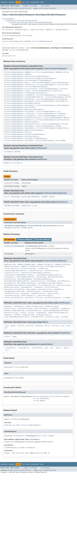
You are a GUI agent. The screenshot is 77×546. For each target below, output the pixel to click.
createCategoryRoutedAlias (15, 270)
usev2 (35, 206)
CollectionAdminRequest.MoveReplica (19, 120)
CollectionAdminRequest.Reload (54, 124)
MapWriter (50, 29)
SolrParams (8, 254)
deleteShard (31, 285)
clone (6, 326)
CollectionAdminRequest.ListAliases (19, 113)
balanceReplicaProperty (55, 266)
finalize (21, 326)
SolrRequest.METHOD (12, 152)
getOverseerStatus (11, 287)
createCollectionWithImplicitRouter (35, 273)
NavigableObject (62, 29)
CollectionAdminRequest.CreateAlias (47, 91)
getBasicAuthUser (52, 306)
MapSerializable (37, 29)
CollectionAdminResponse (42, 41)
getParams (29, 254)
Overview (4, 2)
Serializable (7, 29)
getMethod (65, 308)
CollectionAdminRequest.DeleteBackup (51, 99)
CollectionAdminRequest (12, 41)
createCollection (35, 270)
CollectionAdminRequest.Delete (58, 97)
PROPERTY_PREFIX (48, 197)
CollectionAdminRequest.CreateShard (19, 95)
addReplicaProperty (45, 264)
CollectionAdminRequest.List (48, 111)
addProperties (10, 264)
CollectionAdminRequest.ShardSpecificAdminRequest (25, 138)
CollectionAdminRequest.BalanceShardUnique (50, 82)
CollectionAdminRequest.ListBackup (51, 113)
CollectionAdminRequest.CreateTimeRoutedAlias (23, 97)
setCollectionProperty (13, 297)
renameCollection (38, 293)
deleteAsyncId (10, 279)
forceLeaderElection (46, 285)
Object (45, 322)
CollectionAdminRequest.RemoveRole (19, 126)
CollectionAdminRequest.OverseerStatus (52, 120)
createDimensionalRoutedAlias (48, 275)
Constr (21, 8)
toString (38, 297)
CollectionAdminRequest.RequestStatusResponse (23, 130)
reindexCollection (50, 291)
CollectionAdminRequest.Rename (48, 126)
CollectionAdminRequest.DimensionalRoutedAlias (24, 109)
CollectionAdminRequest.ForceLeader (17, 35)
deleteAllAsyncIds (55, 277)
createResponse (31, 246)
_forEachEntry (10, 348)
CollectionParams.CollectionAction (42, 225)
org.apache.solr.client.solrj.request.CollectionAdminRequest (30, 22)
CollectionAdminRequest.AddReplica (19, 72)
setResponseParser (43, 315)
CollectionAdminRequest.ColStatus (53, 89)
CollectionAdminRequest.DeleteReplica (51, 101)
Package (11, 2)
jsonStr (7, 336)
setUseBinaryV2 (37, 317)
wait (63, 326)
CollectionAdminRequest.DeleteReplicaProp (22, 103)
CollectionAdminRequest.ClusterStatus (52, 84)
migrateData (31, 289)
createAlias (43, 268)
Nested (10, 8)
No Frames (33, 6)
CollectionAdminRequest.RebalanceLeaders (21, 122)
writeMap (66, 297)
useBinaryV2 (26, 206)
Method (28, 8)
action (7, 197)
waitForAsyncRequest (52, 297)
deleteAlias (41, 277)
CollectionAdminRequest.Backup (17, 82)
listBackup (38, 287)
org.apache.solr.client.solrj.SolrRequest (19, 20)
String (16, 183)
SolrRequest (41, 148)
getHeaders (54, 308)
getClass (30, 326)
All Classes (45, 6)
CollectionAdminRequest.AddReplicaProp (51, 72)
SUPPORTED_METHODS (11, 206)
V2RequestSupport (22, 29)
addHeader (8, 306)
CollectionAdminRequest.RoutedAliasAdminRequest (24, 134)
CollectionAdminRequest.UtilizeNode (50, 140)
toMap (14, 336)
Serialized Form (8, 56)
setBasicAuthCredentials (58, 313)
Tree (27, 2)
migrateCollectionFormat (14, 289)
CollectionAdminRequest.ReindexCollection (22, 124)
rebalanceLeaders (33, 291)
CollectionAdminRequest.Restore (17, 132)
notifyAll (55, 326)
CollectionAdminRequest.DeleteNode (19, 101)
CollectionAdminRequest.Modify (56, 118)
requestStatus (53, 293)
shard (24, 186)
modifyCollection (45, 289)
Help (42, 2)
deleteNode (51, 281)
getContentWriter (41, 308)
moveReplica (59, 289)
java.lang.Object (8, 19)
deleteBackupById (24, 279)
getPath (7, 310)
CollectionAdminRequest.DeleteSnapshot (52, 105)
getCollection (10, 308)
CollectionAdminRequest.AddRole (17, 74)
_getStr (58, 348)
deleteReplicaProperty (26, 283)
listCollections (51, 287)
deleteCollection (38, 281)
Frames (25, 6)
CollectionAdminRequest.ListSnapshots (20, 116)
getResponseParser (34, 310)
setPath (17, 315)
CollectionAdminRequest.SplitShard (19, 140)
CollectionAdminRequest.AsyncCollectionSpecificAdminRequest (30, 78)
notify (47, 326)
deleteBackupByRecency (43, 279)
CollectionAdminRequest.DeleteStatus (19, 107)
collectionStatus (11, 268)
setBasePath (41, 313)
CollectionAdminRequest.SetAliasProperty (21, 136)
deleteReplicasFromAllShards (50, 283)
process (23, 313)
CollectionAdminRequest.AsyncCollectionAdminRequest (26, 76)
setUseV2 (64, 317)
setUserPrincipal (52, 317)
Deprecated (35, 2)
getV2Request (26, 287)
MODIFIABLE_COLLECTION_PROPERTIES (25, 197)
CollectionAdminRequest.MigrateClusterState (23, 118)
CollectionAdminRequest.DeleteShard (19, 105)
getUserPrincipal (11, 313)
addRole (24, 266)
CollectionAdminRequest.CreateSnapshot (52, 95)
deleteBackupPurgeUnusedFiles (16, 281)
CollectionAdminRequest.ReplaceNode (19, 128)
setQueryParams (28, 315)
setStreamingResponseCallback (16, 317)
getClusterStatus (64, 285)
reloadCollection (11, 293)
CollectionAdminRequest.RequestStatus (52, 128)
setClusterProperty (45, 295)
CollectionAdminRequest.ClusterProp (19, 84)
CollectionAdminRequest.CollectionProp (20, 89)
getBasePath (19, 306)
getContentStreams (25, 308)
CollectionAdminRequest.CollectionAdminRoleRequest (26, 86)
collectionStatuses (28, 268)
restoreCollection (11, 295)
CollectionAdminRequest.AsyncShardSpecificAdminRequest (27, 80)
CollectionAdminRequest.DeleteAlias (19, 99)
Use (23, 2)
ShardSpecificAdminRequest (15, 225)
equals (13, 326)
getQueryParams (18, 310)
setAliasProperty (28, 295)
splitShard (29, 297)
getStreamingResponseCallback (55, 310)
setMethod (8, 315)
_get (46, 348)
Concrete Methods (42, 239)
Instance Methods (24, 239)
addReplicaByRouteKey (26, 264)
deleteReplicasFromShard (14, 285)
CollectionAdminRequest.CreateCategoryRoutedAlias (25, 93)
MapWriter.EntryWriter (13, 163)
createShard (9, 277)
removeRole (24, 293)
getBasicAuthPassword (34, 306)
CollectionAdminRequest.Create (17, 91)
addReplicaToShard (62, 264)
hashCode (38, 326)
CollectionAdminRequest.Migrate (51, 116)
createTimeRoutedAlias (25, 277)
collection (26, 183)
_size (6, 350)
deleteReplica (63, 281)
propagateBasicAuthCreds (14, 291)
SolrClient (42, 246)
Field (16, 8)
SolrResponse (18, 246)
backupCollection (36, 266)
